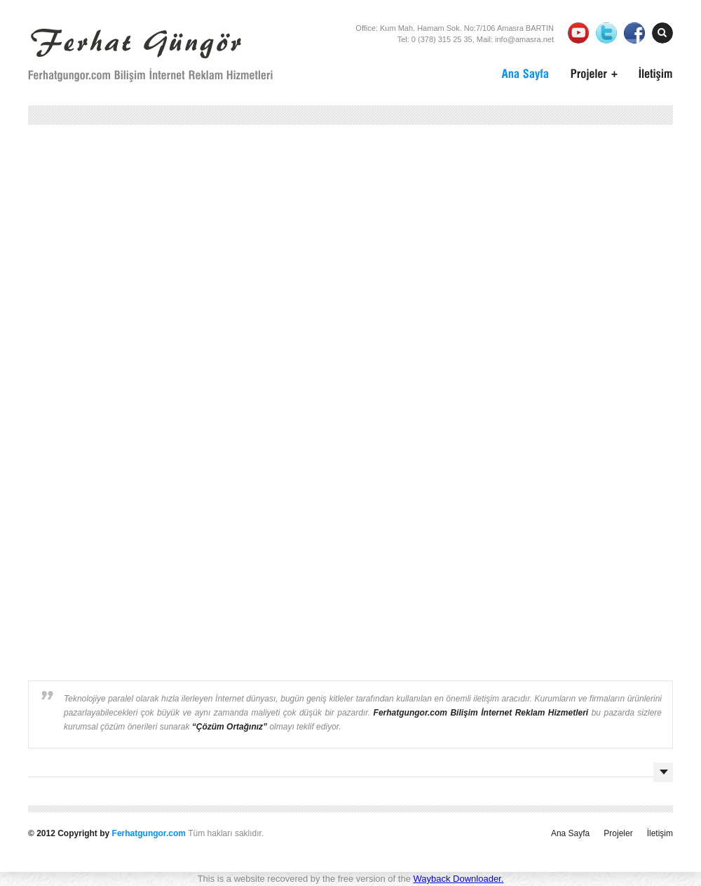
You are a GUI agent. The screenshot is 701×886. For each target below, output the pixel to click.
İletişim (660, 833)
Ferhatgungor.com (149, 833)
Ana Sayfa (570, 833)
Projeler (618, 833)
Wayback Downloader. (458, 878)
